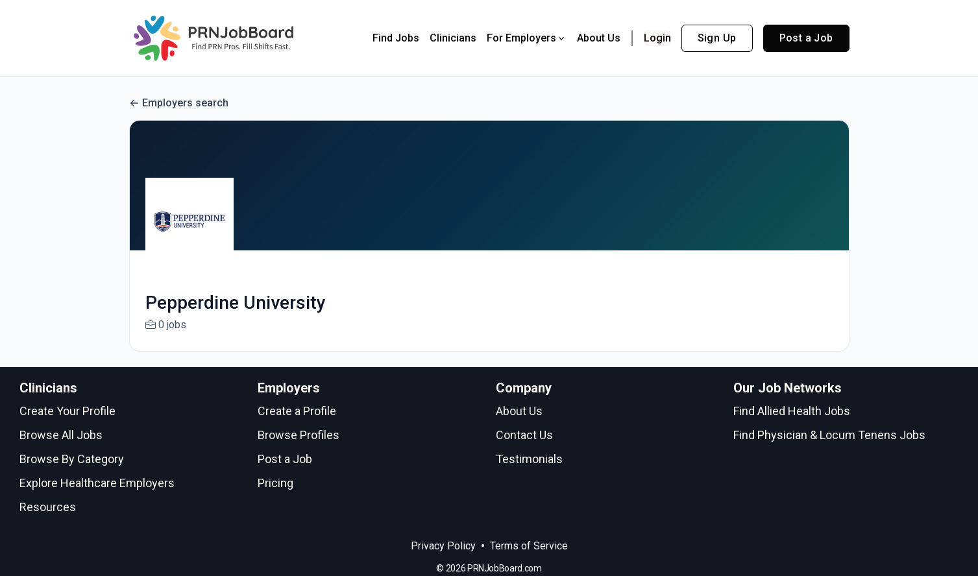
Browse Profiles (298, 435)
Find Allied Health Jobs (791, 411)
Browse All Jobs (61, 435)
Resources (47, 507)
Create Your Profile (67, 411)
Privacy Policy (443, 546)
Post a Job (806, 38)
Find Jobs (396, 38)
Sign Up (717, 38)
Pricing (275, 483)
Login (657, 38)
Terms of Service (529, 546)
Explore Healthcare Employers (97, 483)
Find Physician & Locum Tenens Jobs (829, 435)
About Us (598, 38)
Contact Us (524, 435)
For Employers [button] (527, 38)
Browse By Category (71, 459)
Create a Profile (297, 411)
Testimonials (529, 459)
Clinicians (453, 38)
